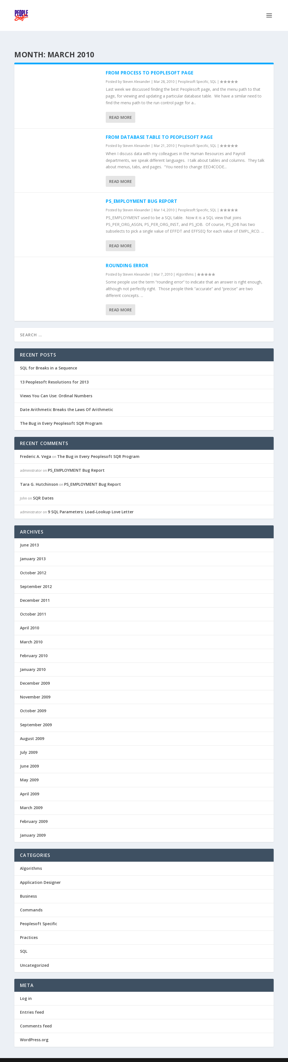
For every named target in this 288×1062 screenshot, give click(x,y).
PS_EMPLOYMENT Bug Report (141, 192)
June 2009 (29, 757)
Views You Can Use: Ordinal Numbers (56, 386)
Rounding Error (127, 256)
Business (28, 887)
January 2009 (33, 826)
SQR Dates (43, 489)
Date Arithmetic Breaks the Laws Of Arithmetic (66, 400)
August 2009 (32, 729)
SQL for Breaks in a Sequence (48, 359)
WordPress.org (34, 1030)
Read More (120, 108)
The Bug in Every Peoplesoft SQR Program (61, 414)
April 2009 (29, 785)
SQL (213, 72)
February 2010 (34, 646)
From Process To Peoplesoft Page (150, 64)
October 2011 (33, 605)
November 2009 (35, 688)
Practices (29, 928)
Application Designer (40, 873)
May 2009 (29, 770)
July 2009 (28, 743)
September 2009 (36, 715)
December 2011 (35, 591)
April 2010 (29, 618)
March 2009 (31, 798)
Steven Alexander (136, 72)
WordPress (106, 1055)
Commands (31, 901)
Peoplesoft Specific (193, 72)
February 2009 (34, 812)
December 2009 (35, 674)
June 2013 (29, 536)
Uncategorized (34, 956)
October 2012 (33, 563)
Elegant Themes (53, 1055)
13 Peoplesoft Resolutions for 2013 (54, 373)
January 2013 (33, 549)
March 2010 (31, 633)
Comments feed (36, 1017)
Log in (26, 989)
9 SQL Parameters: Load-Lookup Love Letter (91, 502)
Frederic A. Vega (35, 447)
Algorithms (185, 265)
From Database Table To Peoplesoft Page (159, 128)
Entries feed (32, 1003)
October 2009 (33, 701)
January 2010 (33, 660)
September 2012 (36, 577)
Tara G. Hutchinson (39, 475)
